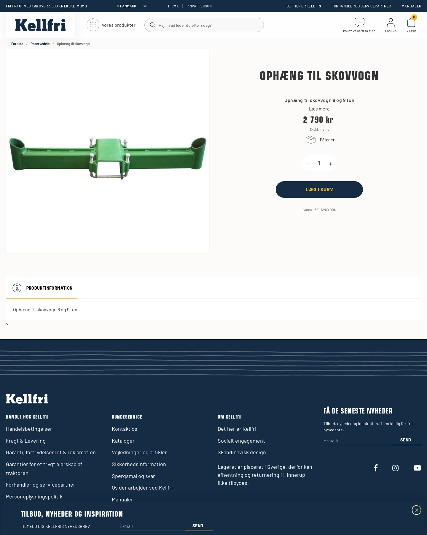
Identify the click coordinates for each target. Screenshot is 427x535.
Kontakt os (124, 428)
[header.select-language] (133, 6)
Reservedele (40, 44)
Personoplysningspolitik (34, 496)
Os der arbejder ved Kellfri (142, 487)
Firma (173, 6)
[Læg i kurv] (319, 189)
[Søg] (203, 24)
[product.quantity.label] (319, 163)
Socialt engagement (241, 440)
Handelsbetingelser (29, 428)
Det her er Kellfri (303, 6)
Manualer (411, 6)
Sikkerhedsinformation (139, 464)
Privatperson (199, 6)
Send (405, 439)
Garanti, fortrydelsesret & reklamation (51, 452)
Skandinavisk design (242, 452)
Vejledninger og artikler (139, 452)
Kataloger (123, 440)
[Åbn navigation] (111, 25)
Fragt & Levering (26, 440)
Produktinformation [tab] (41, 288)
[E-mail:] (358, 440)
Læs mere (319, 108)
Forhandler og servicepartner (361, 6)
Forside (17, 44)
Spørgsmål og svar (133, 476)
